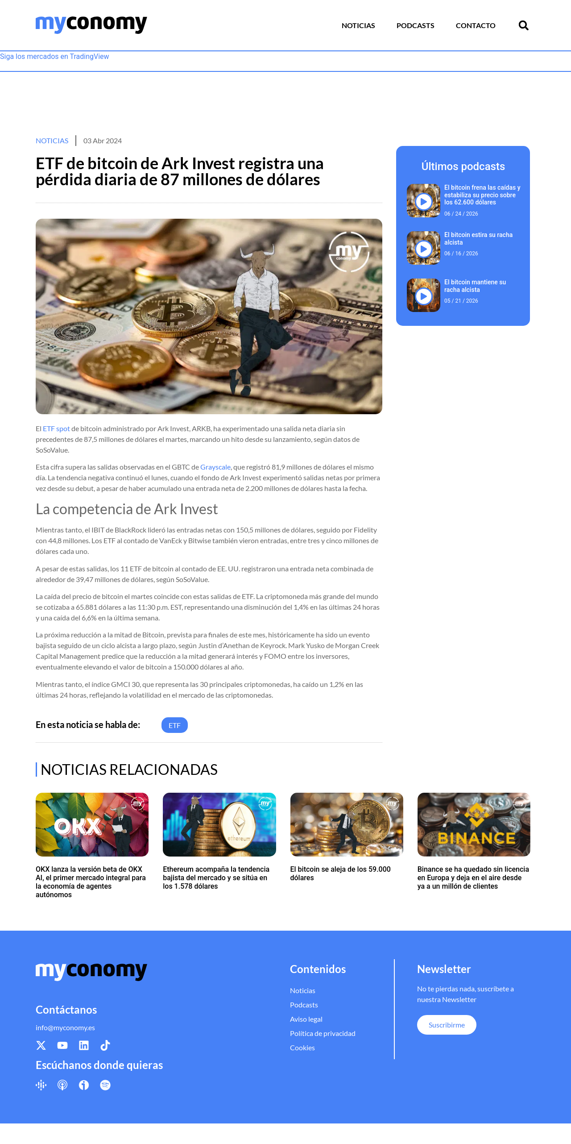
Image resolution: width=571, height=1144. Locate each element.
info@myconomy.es (65, 1027)
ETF (175, 725)
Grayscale (215, 466)
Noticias (358, 25)
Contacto (476, 25)
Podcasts (415, 25)
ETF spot (56, 428)
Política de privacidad (323, 1033)
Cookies (302, 1047)
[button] (523, 25)
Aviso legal (306, 1019)
